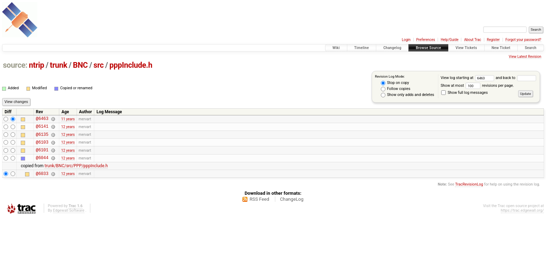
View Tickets (466, 48)
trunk (58, 65)
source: (15, 65)
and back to (516, 77)
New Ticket (501, 48)
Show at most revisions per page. (477, 85)
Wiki (336, 48)
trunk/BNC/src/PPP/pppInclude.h (76, 172)
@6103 (42, 146)
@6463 (42, 119)
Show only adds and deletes (407, 94)
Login (406, 40)
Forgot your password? (523, 40)
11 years (67, 119)
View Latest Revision (525, 57)
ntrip (36, 65)
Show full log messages (464, 92)
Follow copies (395, 88)
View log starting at (468, 77)
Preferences (425, 40)
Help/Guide (449, 40)
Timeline (361, 48)
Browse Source (428, 48)
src (99, 65)
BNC (80, 65)
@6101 (42, 155)
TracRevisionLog (469, 191)
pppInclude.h (130, 65)
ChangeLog (292, 206)
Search (530, 48)
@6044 (42, 164)
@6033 (42, 181)
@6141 (42, 128)
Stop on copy (395, 82)
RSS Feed (259, 206)
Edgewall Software (68, 218)
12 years (67, 128)
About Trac (472, 40)
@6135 (42, 137)
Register (493, 40)
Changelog (392, 48)
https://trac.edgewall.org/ (522, 218)
